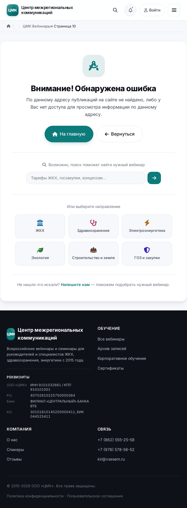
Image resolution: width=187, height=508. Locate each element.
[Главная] (9, 26)
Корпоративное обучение (122, 358)
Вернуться (120, 134)
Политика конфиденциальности (35, 496)
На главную (69, 134)
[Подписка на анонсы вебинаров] (130, 10)
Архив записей (112, 348)
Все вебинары (111, 339)
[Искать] (154, 178)
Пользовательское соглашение (95, 496)
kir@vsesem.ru (111, 459)
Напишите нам (75, 284)
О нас (12, 439)
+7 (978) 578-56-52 (116, 449)
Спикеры (15, 449)
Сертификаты (111, 368)
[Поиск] (115, 10)
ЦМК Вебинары (37, 26)
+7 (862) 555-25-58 (116, 439)
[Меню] (174, 10)
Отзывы (14, 459)
